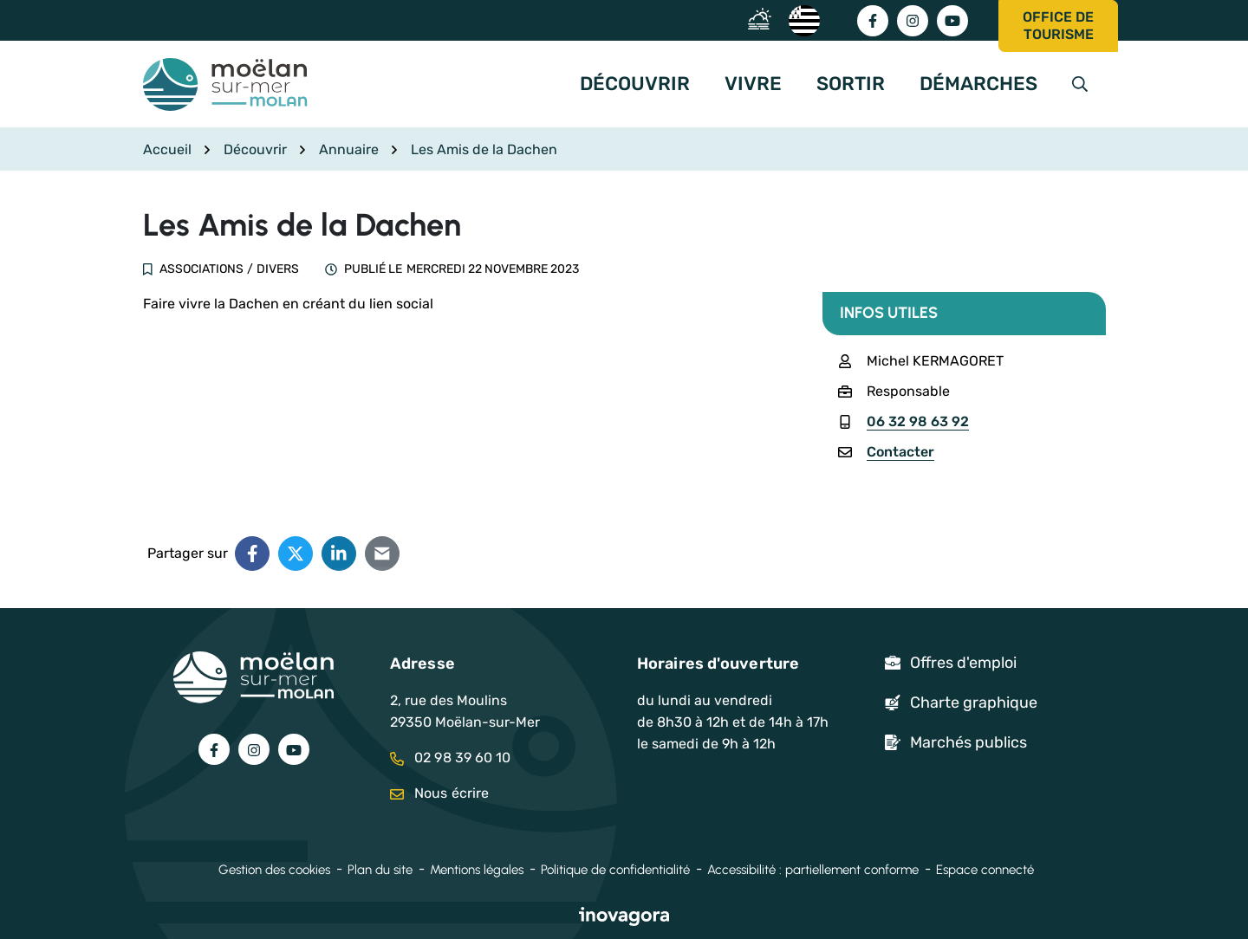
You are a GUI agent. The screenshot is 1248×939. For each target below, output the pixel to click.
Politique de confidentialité (615, 869)
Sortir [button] (850, 83)
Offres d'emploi (963, 662)
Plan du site (380, 869)
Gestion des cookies (274, 869)
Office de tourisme (1058, 25)
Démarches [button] (978, 83)
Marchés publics (968, 742)
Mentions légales (476, 869)
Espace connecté (985, 869)
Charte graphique (973, 702)
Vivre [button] (753, 83)
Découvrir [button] (635, 83)
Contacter (900, 452)
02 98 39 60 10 (450, 757)
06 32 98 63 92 (918, 421)
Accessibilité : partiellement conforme (813, 869)
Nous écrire (439, 793)
